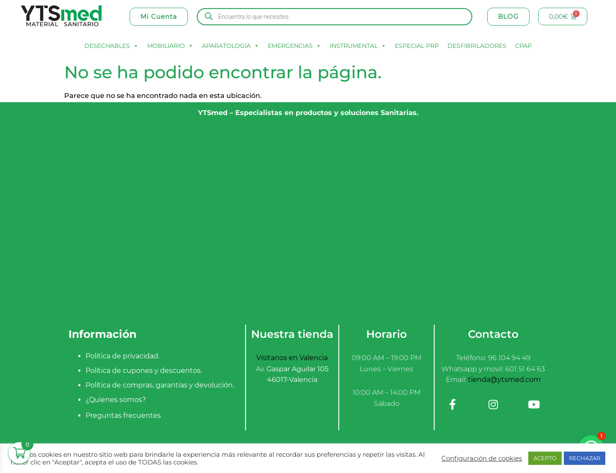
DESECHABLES (111, 45)
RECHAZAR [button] (584, 458)
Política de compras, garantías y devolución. (160, 385)
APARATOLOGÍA (230, 45)
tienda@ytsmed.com (504, 379)
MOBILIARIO (170, 45)
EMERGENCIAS (294, 45)
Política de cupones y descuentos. (144, 371)
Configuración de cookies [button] (481, 458)
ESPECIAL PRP (417, 46)
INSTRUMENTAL (358, 45)
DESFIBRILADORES (476, 46)
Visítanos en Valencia (292, 358)
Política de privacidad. (123, 356)
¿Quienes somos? (116, 400)
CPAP (523, 46)
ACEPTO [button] (545, 458)
